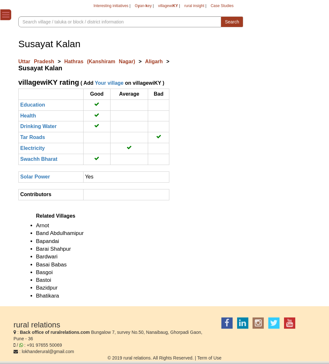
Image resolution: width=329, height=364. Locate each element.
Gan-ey (143, 6)
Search (232, 21)
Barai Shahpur (53, 249)
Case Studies (222, 6)
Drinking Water (38, 126)
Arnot (42, 225)
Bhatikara (47, 296)
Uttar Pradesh (38, 61)
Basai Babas (51, 265)
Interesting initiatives (111, 6)
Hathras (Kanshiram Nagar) (101, 61)
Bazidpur (47, 288)
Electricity (32, 148)
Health (28, 115)
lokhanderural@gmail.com (48, 351)
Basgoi (44, 272)
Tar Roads (32, 137)
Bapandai (47, 241)
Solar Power (35, 176)
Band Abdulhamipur (60, 233)
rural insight (194, 6)
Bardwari (47, 257)
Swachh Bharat (39, 159)
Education (32, 105)
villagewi (168, 6)
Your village (109, 83)
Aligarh (155, 61)
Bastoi (43, 280)
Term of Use (209, 357)
